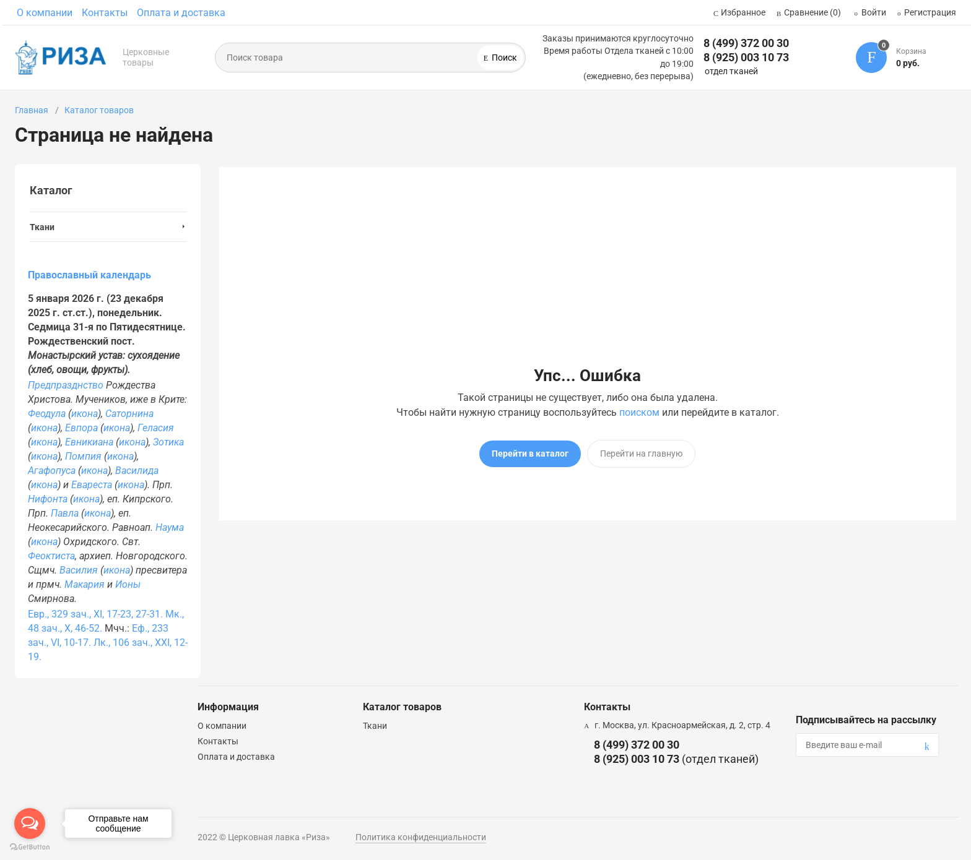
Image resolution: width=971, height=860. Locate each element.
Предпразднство (65, 385)
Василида (137, 470)
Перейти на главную (641, 453)
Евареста (91, 485)
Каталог (51, 190)
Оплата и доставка (181, 13)
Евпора (81, 428)
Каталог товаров (99, 110)
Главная (31, 110)
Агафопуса (52, 470)
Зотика (168, 442)
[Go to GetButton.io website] (30, 847)
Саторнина (129, 413)
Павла (65, 513)
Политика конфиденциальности (420, 837)
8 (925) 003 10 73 (746, 57)
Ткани (375, 726)
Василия (78, 570)
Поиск (503, 57)
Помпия (83, 456)
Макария (84, 584)
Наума (169, 527)
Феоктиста (51, 556)
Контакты (105, 13)
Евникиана (89, 442)
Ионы (128, 584)
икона (84, 413)
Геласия (155, 428)
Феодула (47, 413)
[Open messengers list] (29, 823)
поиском (639, 412)
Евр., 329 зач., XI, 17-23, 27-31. (95, 614)
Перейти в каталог (530, 453)
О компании (44, 13)
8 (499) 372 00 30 (746, 43)
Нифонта (47, 499)
